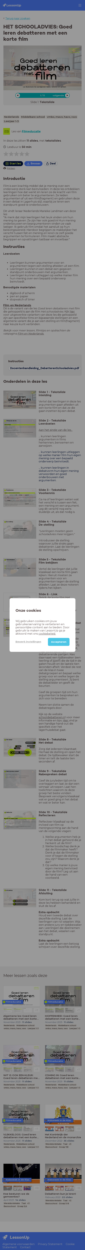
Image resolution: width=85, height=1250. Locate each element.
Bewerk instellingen (28, 641)
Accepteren (58, 641)
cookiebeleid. (47, 633)
